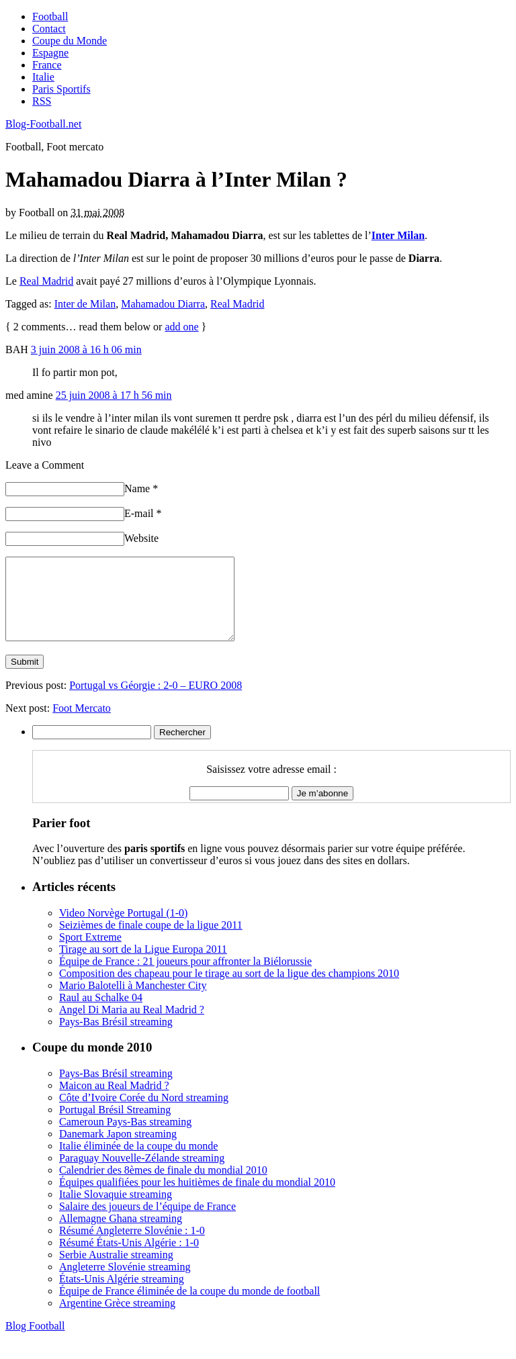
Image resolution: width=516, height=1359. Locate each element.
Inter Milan (398, 235)
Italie (43, 77)
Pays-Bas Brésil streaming (116, 1037)
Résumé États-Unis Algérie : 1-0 (129, 1258)
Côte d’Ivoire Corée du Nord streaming (143, 1113)
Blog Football (34, 1342)
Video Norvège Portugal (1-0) (123, 929)
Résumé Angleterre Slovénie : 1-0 (132, 1246)
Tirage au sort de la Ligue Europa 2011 (143, 965)
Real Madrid (46, 281)
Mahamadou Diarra (163, 304)
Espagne (50, 52)
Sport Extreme (90, 953)
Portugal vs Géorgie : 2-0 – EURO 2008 (155, 701)
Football (50, 16)
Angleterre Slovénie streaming (125, 1282)
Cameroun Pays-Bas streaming (125, 1137)
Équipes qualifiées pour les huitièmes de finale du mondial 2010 (197, 1198)
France (47, 65)
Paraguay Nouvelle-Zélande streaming (141, 1174)
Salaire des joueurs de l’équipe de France (147, 1222)
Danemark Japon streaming (118, 1150)
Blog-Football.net (43, 124)
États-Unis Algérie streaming (121, 1295)
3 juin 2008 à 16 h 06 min (86, 349)
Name (141, 488)
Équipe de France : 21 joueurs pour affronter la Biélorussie (185, 977)
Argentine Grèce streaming (117, 1319)
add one (181, 326)
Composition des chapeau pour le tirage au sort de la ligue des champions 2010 (229, 989)
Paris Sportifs (61, 89)
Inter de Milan (85, 304)
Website (141, 538)
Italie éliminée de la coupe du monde (138, 1162)
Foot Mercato (81, 724)
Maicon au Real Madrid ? (114, 1101)
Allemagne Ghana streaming (120, 1234)
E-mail (143, 513)
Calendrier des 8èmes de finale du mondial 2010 (163, 1186)
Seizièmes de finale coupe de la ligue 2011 (151, 941)
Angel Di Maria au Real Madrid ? (131, 1025)
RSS (41, 101)
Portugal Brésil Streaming (115, 1125)
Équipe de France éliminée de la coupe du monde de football (189, 1307)
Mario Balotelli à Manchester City (133, 1001)
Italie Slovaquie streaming (115, 1210)
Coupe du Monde (69, 40)
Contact (49, 28)
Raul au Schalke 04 (100, 1013)
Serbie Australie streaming (116, 1270)
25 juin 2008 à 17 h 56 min (114, 395)
